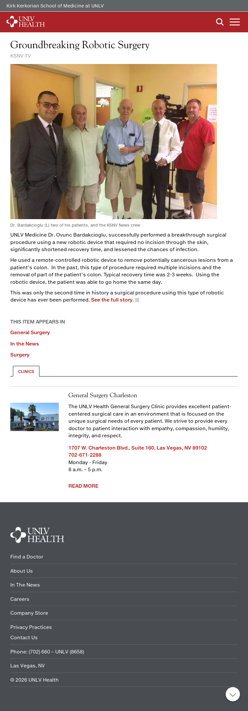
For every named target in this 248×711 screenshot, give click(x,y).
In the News (24, 343)
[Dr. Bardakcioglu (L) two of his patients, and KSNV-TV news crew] (124, 146)
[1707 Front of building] (34, 417)
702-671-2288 (84, 455)
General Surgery (30, 332)
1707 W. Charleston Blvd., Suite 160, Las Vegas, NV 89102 (137, 448)
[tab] (26, 371)
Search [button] (220, 22)
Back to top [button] (233, 694)
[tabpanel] (124, 438)
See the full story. (112, 299)
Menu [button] (235, 22)
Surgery (19, 354)
